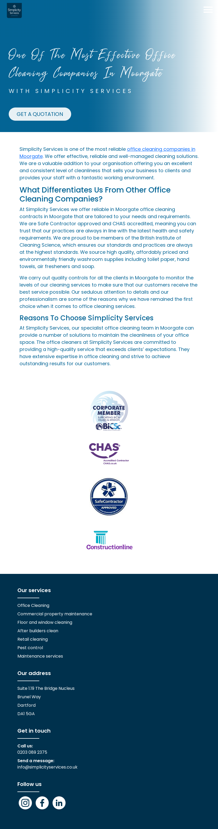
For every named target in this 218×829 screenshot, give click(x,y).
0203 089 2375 (32, 752)
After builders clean (37, 631)
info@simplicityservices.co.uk (47, 767)
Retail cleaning (32, 639)
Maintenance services (40, 656)
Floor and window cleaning (44, 622)
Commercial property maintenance (54, 614)
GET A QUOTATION (40, 114)
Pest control (30, 648)
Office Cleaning (33, 605)
